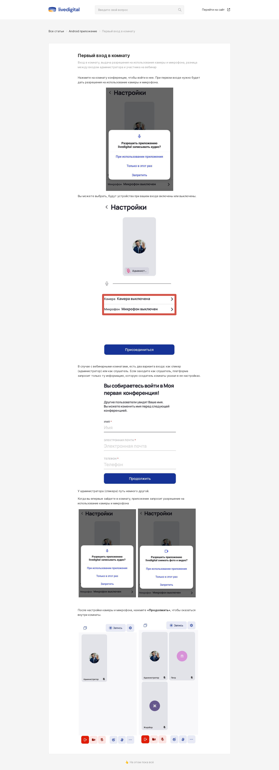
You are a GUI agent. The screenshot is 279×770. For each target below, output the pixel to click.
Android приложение (83, 31)
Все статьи (56, 31)
